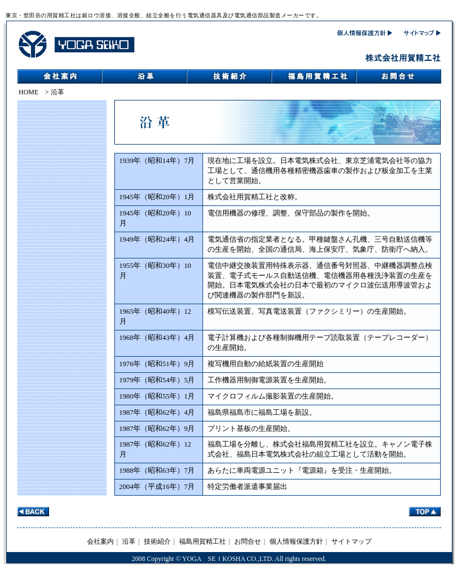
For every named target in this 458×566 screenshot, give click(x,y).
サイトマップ (351, 541)
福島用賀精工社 (202, 541)
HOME (28, 92)
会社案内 (100, 541)
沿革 (129, 541)
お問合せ (247, 541)
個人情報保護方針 (296, 541)
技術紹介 (157, 541)
